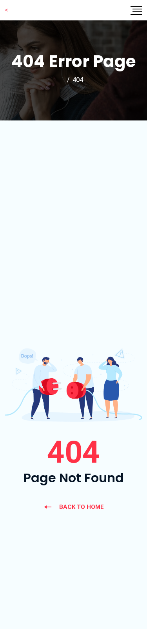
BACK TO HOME (74, 506)
